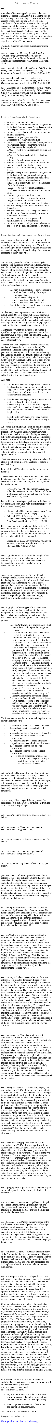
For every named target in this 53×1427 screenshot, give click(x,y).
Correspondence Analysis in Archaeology (20, 1423)
